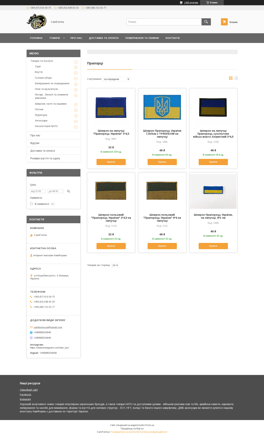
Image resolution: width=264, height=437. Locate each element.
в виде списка (236, 79)
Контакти (173, 38)
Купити (111, 162)
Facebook (25, 394)
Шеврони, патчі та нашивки (50, 103)
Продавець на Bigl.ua (132, 428)
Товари (54, 38)
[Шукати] (206, 21)
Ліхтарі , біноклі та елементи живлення (51, 96)
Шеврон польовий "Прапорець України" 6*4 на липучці (162, 217)
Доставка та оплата (104, 38)
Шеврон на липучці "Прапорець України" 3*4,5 (111, 132)
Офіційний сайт (29, 389)
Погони (39, 109)
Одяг (38, 66)
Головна (36, 38)
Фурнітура (41, 115)
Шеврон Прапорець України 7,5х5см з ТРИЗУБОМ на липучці (162, 133)
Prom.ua (149, 425)
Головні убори (43, 77)
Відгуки (34, 143)
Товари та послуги (41, 60)
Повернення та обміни (142, 38)
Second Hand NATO (46, 126)
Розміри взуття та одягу (45, 158)
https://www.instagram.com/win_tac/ (49, 347)
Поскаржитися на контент (123, 432)
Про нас (76, 38)
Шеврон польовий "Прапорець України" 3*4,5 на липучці (111, 217)
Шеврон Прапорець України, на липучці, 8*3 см (213, 216)
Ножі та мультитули (46, 89)
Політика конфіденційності (153, 432)
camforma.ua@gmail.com (48, 327)
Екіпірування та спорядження (52, 83)
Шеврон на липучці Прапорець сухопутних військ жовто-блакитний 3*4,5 (213, 133)
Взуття (39, 72)
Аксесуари (41, 120)
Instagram (25, 399)
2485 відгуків (191, 2)
